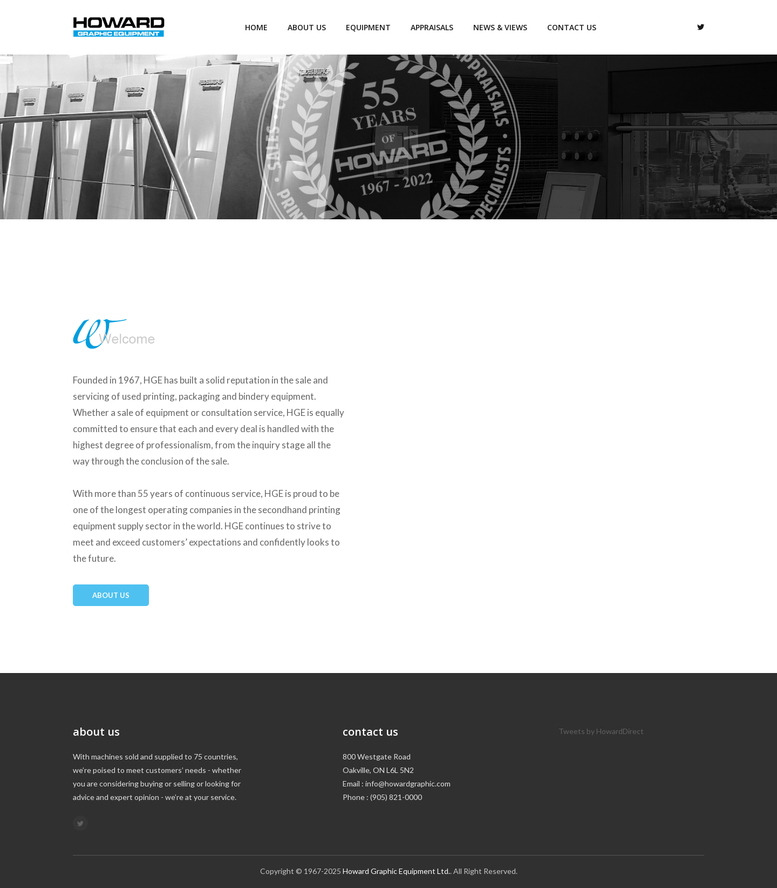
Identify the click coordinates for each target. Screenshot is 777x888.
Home (256, 27)
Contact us (571, 27)
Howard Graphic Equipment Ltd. (396, 871)
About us (307, 27)
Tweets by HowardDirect (601, 731)
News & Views (500, 27)
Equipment (368, 27)
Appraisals (432, 27)
